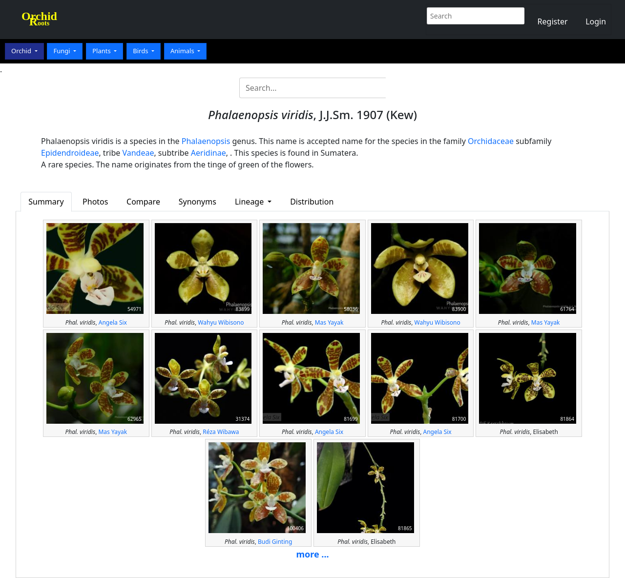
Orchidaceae (491, 141)
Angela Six (113, 322)
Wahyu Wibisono (221, 322)
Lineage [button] (250, 201)
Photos (95, 201)
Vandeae (138, 152)
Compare (143, 201)
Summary (45, 201)
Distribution (311, 201)
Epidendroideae (70, 152)
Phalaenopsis (206, 141)
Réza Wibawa (221, 432)
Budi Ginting (275, 541)
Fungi (62, 50)
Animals (183, 50)
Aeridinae (208, 152)
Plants (102, 50)
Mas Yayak (329, 322)
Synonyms (197, 201)
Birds (141, 50)
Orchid (22, 50)
